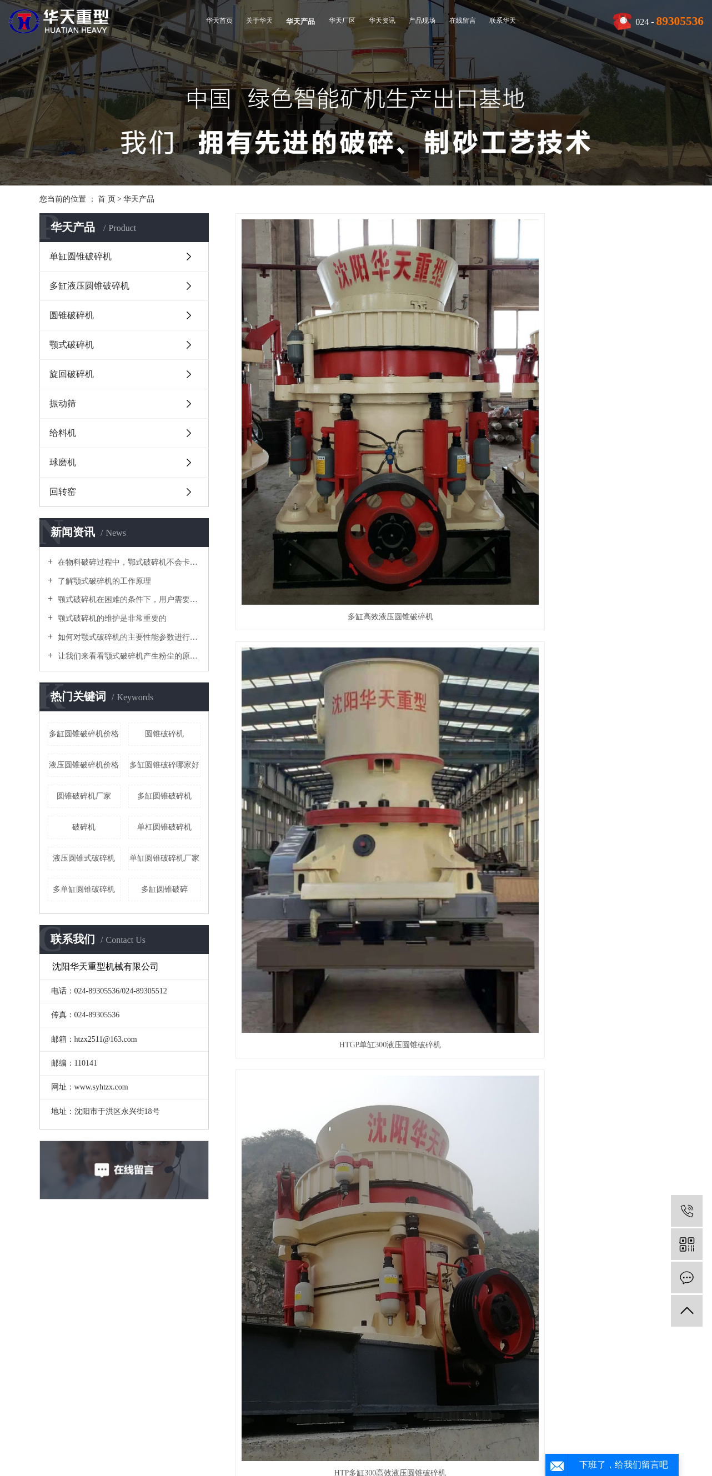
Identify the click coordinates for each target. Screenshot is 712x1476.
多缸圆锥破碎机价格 (84, 734)
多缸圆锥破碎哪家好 (164, 765)
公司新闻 (260, 1322)
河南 (455, 1458)
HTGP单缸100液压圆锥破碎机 (304, 800)
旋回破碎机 (71, 374)
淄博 (404, 1458)
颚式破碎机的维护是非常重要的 (111, 618)
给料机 (62, 433)
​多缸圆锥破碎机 (164, 796)
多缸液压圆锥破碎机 (89, 285)
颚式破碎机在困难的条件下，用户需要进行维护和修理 (128, 599)
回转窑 (62, 491)
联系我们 (356, 1322)
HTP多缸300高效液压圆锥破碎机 (604, 393)
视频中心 (68, 1353)
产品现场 (422, 20)
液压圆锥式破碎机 (84, 858)
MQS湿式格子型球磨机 (303, 1208)
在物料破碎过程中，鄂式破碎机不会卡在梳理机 (128, 562)
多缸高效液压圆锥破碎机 (304, 393)
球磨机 (62, 462)
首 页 (107, 199)
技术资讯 (260, 1353)
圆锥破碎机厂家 (84, 796)
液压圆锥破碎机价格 (84, 765)
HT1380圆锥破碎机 (603, 1004)
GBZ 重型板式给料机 (454, 1208)
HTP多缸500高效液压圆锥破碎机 (453, 597)
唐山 (386, 1458)
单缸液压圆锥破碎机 (604, 800)
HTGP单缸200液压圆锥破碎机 (304, 597)
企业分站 (334, 1426)
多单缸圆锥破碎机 (84, 889)
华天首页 (219, 20)
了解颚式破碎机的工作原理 (103, 581)
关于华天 (259, 20)
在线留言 (462, 20)
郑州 (334, 1458)
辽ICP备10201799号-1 (290, 1442)
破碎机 (84, 827)
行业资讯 (260, 1338)
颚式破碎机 (71, 344)
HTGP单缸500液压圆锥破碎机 (604, 597)
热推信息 (298, 1426)
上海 (351, 1458)
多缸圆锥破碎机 (454, 1442)
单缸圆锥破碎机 (80, 256)
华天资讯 (382, 20)
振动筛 (62, 403)
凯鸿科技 (669, 1442)
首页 (366, 1251)
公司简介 (68, 1322)
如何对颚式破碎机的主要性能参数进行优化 (128, 637)
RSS (400, 1426)
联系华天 (502, 20)
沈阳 (299, 1458)
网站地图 (372, 1426)
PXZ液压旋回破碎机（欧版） (454, 800)
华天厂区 (342, 20)
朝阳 (421, 1458)
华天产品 (300, 21)
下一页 (460, 1251)
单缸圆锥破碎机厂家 (164, 858)
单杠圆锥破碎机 (164, 827)
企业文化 (68, 1338)
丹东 (439, 1458)
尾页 (495, 1251)
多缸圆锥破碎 (164, 889)
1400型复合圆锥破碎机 (454, 1004)
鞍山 (316, 1458)
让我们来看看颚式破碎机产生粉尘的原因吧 (128, 656)
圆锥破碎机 (71, 315)
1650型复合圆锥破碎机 (304, 1004)
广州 (369, 1458)
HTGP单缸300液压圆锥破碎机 (454, 393)
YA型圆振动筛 (604, 1208)
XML (420, 1426)
